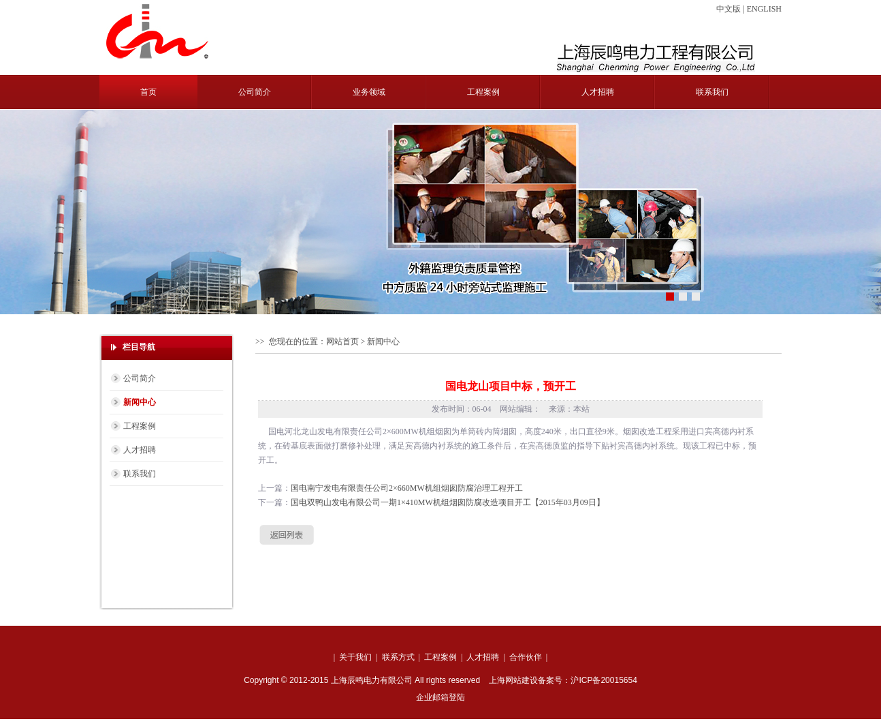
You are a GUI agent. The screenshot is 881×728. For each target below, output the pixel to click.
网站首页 (342, 341)
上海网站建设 (513, 680)
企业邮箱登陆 (440, 697)
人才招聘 (597, 92)
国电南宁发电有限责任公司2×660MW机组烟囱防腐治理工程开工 (407, 488)
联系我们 (712, 92)
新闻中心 (139, 402)
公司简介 (254, 92)
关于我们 (355, 657)
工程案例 (483, 92)
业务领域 (369, 92)
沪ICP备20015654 (604, 680)
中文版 (728, 9)
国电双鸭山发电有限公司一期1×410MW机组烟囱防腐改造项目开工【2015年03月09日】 (448, 502)
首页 (148, 92)
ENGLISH (764, 9)
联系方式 (398, 657)
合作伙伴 (525, 657)
